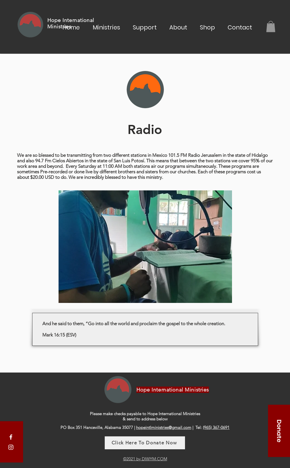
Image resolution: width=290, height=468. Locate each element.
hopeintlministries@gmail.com (163, 427)
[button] (106, 26)
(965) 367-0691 (216, 427)
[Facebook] (10, 437)
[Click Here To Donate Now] (145, 442)
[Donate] (279, 431)
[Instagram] (10, 447)
